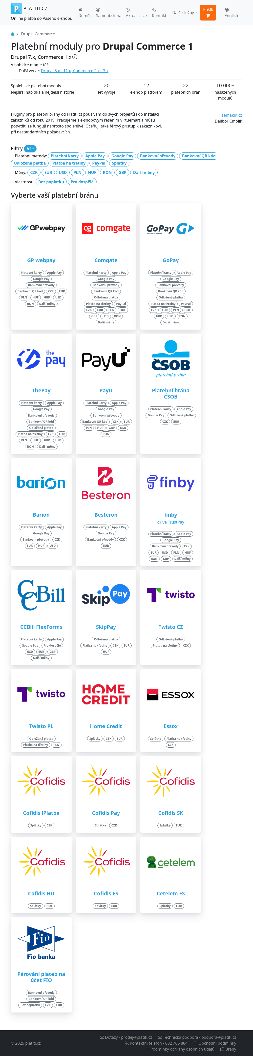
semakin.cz (232, 115)
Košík (208, 12)
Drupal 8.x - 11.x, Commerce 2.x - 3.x (74, 70)
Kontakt (159, 12)
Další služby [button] (183, 12)
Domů (84, 12)
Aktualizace (136, 12)
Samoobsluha (108, 12)
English (231, 12)
